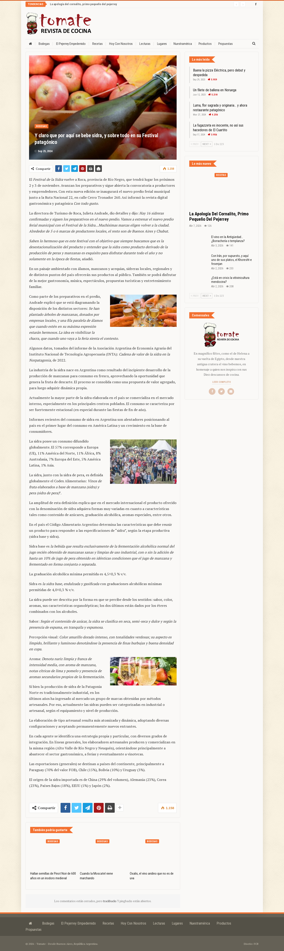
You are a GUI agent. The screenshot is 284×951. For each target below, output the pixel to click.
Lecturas (144, 44)
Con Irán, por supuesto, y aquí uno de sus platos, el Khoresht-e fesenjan (231, 260)
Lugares (162, 44)
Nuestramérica (183, 44)
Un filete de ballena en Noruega (214, 90)
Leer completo (221, 382)
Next (207, 144)
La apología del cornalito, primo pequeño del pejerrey (83, 4)
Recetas (97, 44)
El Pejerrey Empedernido (70, 44)
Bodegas (44, 44)
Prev (195, 144)
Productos (205, 44)
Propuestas (225, 44)
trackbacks (110, 901)
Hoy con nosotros (121, 44)
